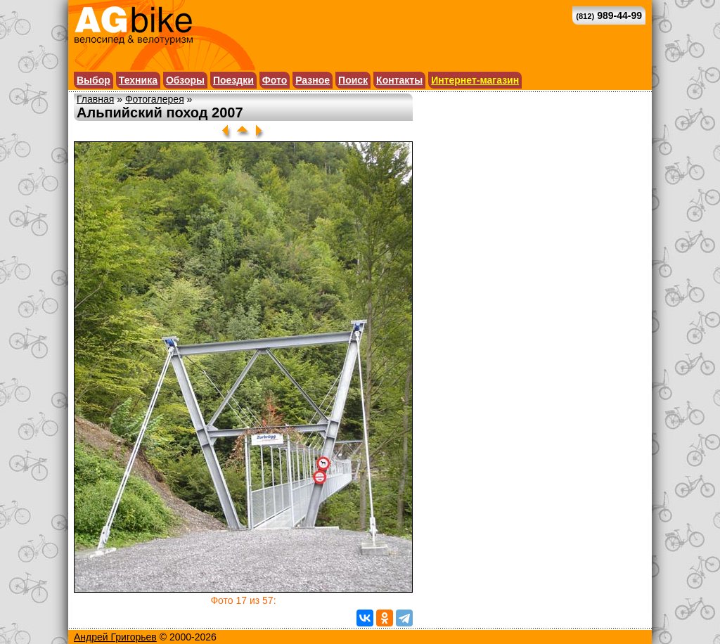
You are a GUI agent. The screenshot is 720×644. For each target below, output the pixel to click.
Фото (274, 80)
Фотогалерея (154, 99)
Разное (312, 80)
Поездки (233, 80)
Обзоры (185, 80)
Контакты (399, 80)
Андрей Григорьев (115, 637)
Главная (95, 99)
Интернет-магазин (475, 80)
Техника (138, 80)
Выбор (93, 80)
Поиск (353, 80)
